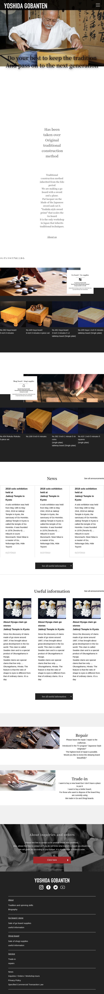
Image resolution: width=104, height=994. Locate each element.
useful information (16, 927)
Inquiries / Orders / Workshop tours (24, 976)
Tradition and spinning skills (20, 905)
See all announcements (94, 478)
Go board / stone (15, 918)
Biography (12, 909)
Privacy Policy (14, 980)
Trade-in (12, 959)
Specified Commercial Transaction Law (25, 984)
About (11, 900)
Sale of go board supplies (19, 923)
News (10, 972)
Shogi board (13, 936)
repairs (11, 963)
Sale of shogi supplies (18, 941)
